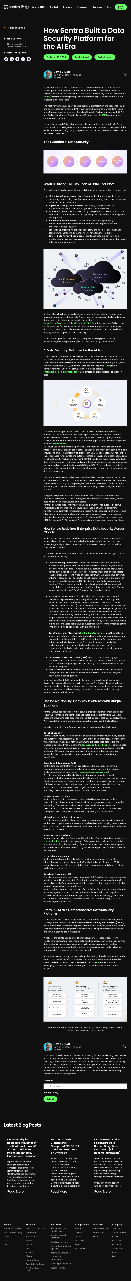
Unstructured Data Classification (59, 1229)
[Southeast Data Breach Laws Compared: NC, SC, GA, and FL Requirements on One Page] (65, 1165)
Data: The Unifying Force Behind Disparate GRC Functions (72, 323)
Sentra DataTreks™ (90, 633)
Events (29, 1244)
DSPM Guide (31, 1232)
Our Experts (117, 1244)
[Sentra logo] (12, 7)
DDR (108, 366)
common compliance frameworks (90, 772)
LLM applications (51, 841)
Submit (50, 1099)
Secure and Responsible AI (57, 1258)
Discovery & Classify (13, 1232)
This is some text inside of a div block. (17, 45)
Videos (29, 1240)
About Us (116, 1228)
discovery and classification (95, 745)
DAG (6, 1240)
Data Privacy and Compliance (58, 1236)
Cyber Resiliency (58, 1268)
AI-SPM (102, 115)
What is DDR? (32, 1236)
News (114, 1252)
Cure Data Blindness (35, 1264)
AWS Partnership (119, 1232)
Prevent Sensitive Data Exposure (61, 1247)
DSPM (47, 97)
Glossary (29, 1256)
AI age (94, 962)
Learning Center (33, 1260)
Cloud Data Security (35, 1228)
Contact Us (117, 1240)
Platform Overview (12, 1228)
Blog (28, 1248)
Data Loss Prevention (60, 1242)
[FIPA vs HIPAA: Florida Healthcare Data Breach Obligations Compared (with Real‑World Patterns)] (109, 1165)
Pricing (115, 1256)
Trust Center (118, 1248)
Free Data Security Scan (34, 1269)
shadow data (59, 444)
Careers (115, 1236)
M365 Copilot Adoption (61, 1263)
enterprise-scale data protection (60, 372)
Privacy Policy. (51, 1093)
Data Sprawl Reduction (61, 1253)
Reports (29, 1252)
